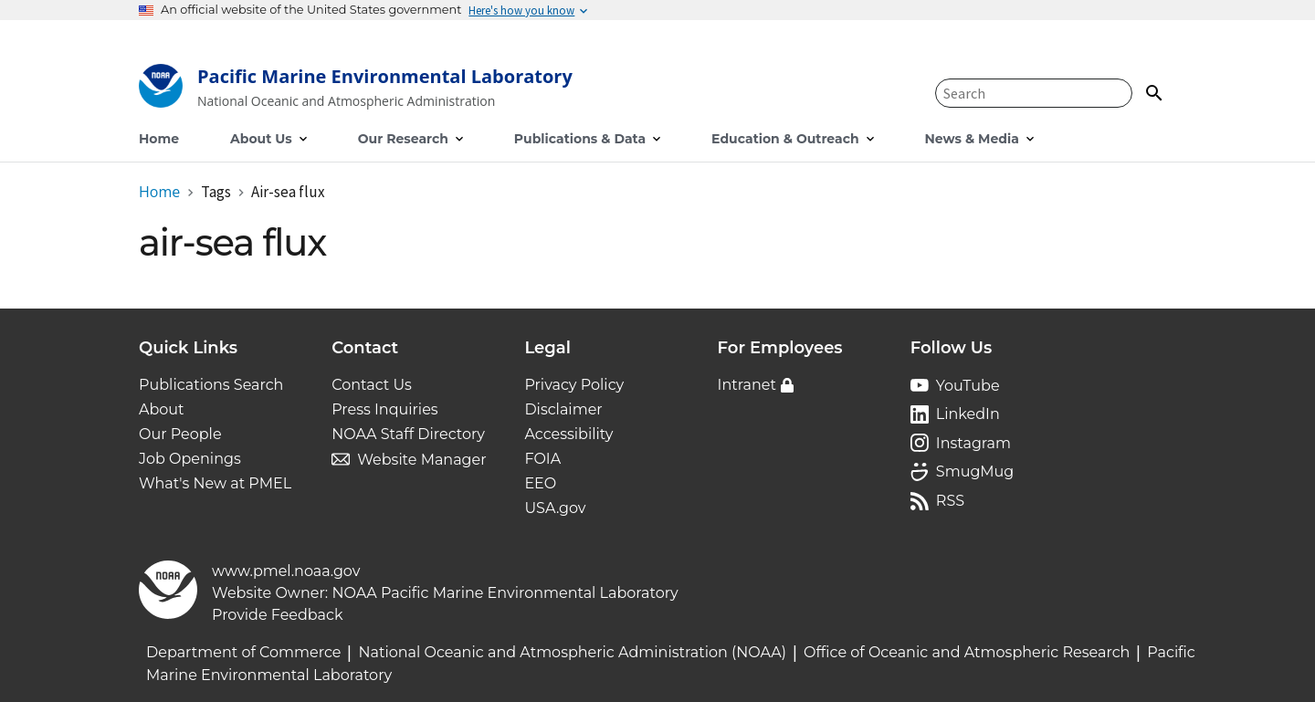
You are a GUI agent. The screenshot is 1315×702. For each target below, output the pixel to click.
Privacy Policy (574, 384)
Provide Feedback (277, 614)
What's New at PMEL (215, 483)
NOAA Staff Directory (408, 434)
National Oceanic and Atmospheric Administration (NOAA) (572, 652)
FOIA (542, 458)
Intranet (747, 384)
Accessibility (568, 434)
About (161, 409)
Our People (180, 434)
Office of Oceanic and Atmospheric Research (967, 652)
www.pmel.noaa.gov (286, 571)
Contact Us (371, 384)
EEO (540, 483)
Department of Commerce (243, 652)
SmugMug (975, 471)
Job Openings (190, 458)
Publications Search (211, 384)
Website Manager (421, 459)
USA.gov (554, 508)
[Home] (356, 90)
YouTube (968, 385)
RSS (950, 500)
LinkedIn (968, 414)
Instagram (973, 443)
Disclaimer (563, 409)
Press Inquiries (384, 409)
